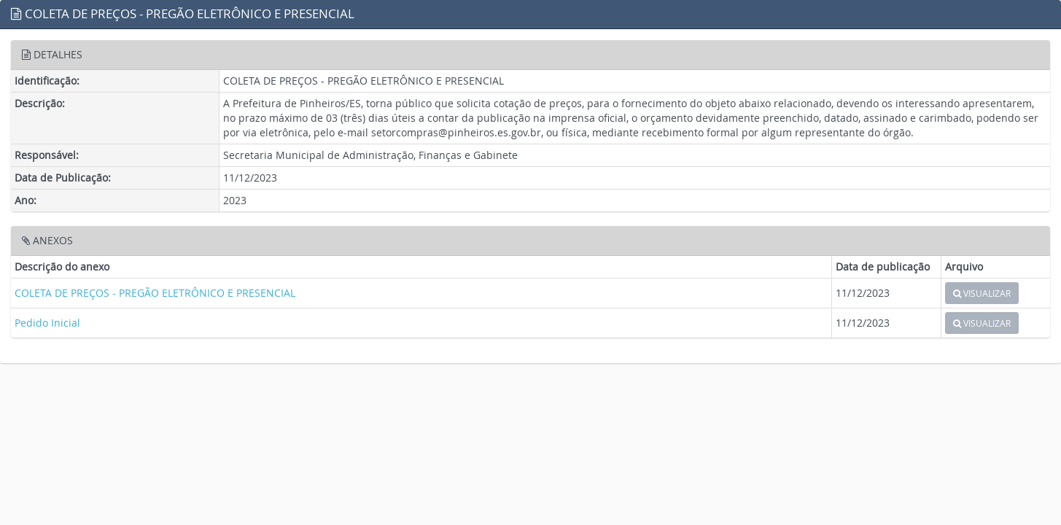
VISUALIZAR (982, 293)
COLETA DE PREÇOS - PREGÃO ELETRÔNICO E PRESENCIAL (155, 293)
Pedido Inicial (47, 323)
